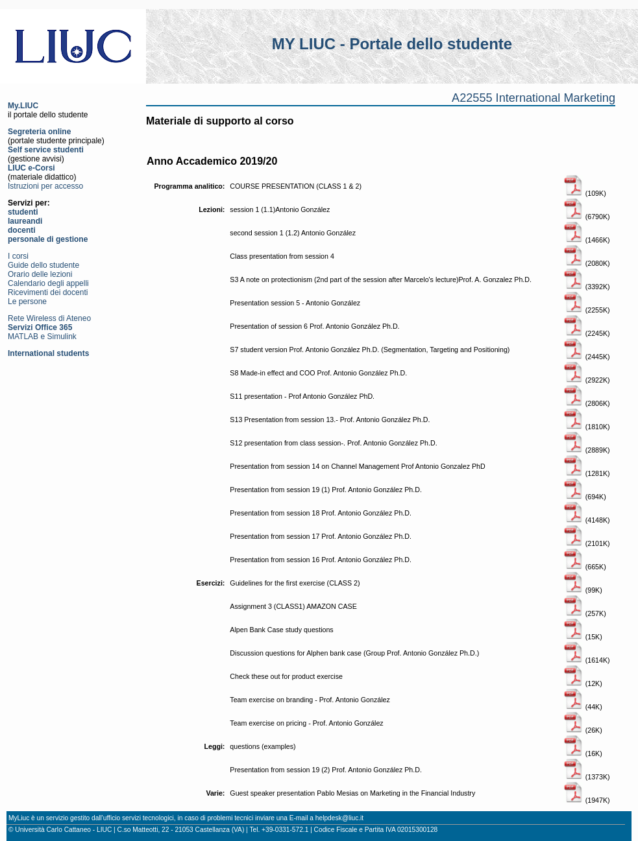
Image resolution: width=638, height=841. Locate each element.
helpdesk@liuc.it (339, 818)
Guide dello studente (43, 265)
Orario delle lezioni (40, 274)
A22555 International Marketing (533, 97)
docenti (22, 230)
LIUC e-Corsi (31, 167)
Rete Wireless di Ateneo (49, 318)
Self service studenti (46, 149)
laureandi (25, 221)
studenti (23, 212)
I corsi (18, 256)
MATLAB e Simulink (42, 336)
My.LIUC (23, 105)
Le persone (27, 301)
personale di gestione (48, 239)
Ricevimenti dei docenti (48, 292)
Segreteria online (39, 131)
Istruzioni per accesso (45, 186)
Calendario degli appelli (48, 283)
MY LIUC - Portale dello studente (392, 44)
